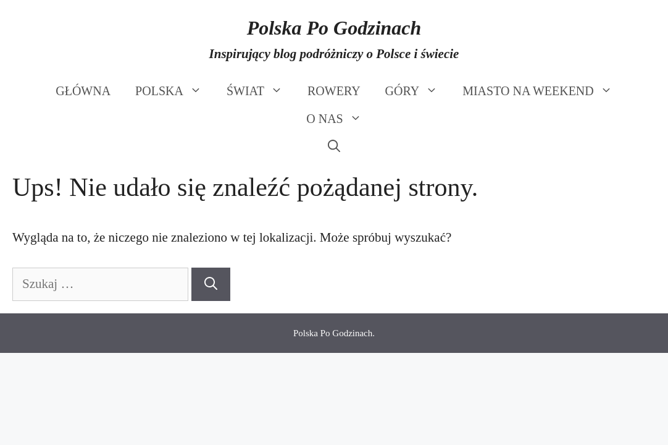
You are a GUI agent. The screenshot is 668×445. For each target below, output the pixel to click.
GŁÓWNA (83, 91)
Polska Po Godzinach (334, 28)
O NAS (340, 119)
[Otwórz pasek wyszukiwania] (334, 147)
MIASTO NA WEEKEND (543, 91)
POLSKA (174, 91)
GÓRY (418, 91)
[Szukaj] (210, 284)
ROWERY (334, 91)
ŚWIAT (261, 91)
